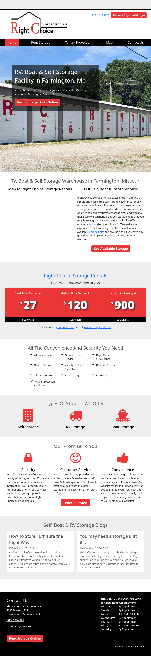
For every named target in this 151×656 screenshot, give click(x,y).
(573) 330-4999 (101, 15)
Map (109, 42)
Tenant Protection (78, 42)
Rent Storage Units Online (37, 102)
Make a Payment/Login (129, 15)
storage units (96, 231)
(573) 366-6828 (65, 327)
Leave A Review (76, 503)
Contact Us (136, 42)
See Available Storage (111, 248)
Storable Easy (136, 646)
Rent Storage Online (25, 638)
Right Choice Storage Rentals (75, 275)
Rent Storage (40, 42)
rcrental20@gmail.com (97, 327)
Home (12, 42)
